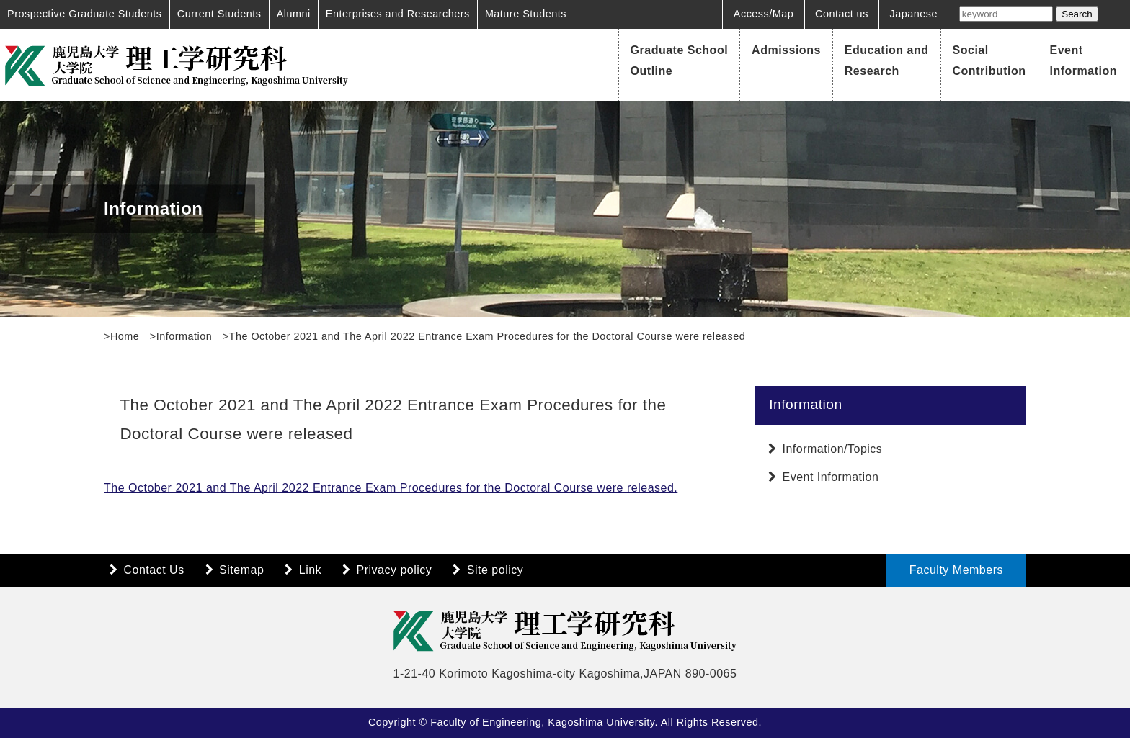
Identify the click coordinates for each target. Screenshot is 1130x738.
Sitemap (241, 570)
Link (310, 570)
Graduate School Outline (680, 60)
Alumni (294, 13)
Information (184, 336)
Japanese (914, 13)
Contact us (841, 13)
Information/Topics (833, 449)
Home (124, 336)
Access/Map (763, 13)
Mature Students (525, 13)
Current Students (219, 13)
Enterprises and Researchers (398, 13)
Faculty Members (956, 570)
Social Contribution (989, 60)
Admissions (786, 50)
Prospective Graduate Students (84, 13)
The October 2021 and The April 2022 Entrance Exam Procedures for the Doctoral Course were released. (390, 488)
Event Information (1084, 60)
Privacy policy (394, 570)
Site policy (495, 570)
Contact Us (154, 570)
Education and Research (887, 60)
